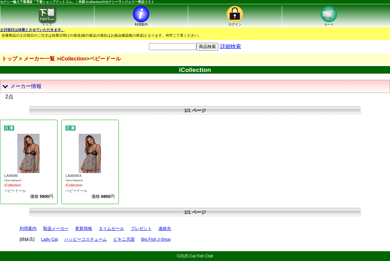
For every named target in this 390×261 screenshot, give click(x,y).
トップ (9, 58)
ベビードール (15, 191)
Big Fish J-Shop (156, 239)
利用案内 (28, 228)
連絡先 (164, 228)
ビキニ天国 (124, 239)
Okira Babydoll (12, 180)
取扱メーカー (56, 228)
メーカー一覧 (39, 58)
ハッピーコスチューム (85, 239)
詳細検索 (230, 46)
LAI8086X (74, 176)
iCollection (12, 185)
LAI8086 (11, 176)
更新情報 (83, 228)
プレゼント (141, 228)
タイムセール (111, 228)
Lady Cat (49, 239)
